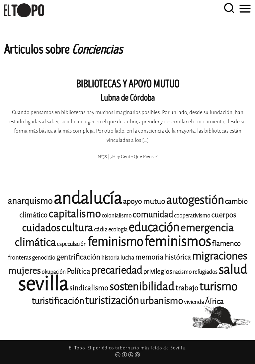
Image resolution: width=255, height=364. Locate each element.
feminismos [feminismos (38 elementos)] (177, 241)
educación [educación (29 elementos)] (153, 227)
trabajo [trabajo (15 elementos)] (186, 288)
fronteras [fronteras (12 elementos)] (19, 258)
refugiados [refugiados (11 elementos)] (205, 272)
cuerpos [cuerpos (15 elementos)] (223, 215)
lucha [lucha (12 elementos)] (127, 258)
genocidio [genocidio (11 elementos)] (43, 258)
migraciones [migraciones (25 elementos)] (219, 256)
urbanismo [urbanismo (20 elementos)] (161, 301)
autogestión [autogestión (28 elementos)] (195, 200)
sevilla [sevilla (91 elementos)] (43, 284)
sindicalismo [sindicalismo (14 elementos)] (88, 288)
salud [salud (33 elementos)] (232, 269)
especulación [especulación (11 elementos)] (72, 244)
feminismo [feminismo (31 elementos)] (115, 242)
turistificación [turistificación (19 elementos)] (58, 301)
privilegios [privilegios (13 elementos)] (157, 271)
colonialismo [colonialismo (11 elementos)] (116, 215)
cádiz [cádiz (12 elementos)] (100, 229)
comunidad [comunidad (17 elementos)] (152, 214)
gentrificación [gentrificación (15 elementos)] (78, 257)
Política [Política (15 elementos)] (78, 271)
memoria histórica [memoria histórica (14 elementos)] (163, 257)
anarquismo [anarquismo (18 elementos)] (30, 201)
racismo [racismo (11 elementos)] (182, 272)
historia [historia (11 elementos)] (110, 258)
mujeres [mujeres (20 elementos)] (24, 271)
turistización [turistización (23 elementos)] (112, 300)
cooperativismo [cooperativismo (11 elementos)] (192, 215)
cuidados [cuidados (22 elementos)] (41, 228)
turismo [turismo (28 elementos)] (218, 286)
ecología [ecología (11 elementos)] (118, 229)
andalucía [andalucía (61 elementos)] (87, 198)
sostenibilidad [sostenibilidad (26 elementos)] (141, 286)
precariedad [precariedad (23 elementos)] (116, 270)
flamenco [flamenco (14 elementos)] (226, 243)
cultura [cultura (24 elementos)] (77, 228)
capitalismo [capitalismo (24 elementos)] (74, 214)
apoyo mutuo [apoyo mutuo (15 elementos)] (144, 201)
